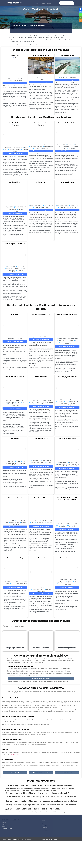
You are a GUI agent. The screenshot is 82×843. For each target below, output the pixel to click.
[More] (80, 20)
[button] (4, 66)
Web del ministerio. (14, 755)
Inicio (37, 3)
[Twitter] (80, 12)
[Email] (80, 17)
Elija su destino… (46, 3)
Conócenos (45, 831)
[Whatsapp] (80, 14)
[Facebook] (80, 9)
